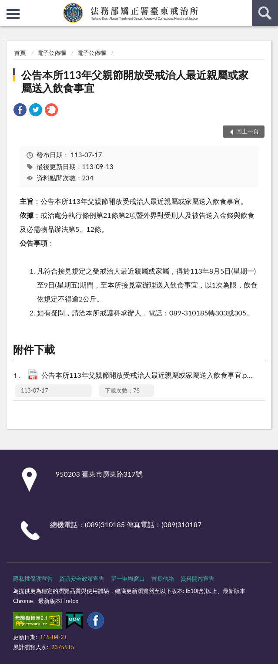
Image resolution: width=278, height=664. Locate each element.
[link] (20, 111)
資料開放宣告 (197, 578)
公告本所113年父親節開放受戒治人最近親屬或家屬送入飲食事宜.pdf (148, 376)
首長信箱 (162, 578)
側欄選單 (13, 14)
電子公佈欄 (51, 52)
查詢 (265, 13)
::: (7, 6)
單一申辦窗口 (128, 578)
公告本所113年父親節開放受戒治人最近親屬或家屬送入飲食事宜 (134, 81)
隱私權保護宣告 (33, 578)
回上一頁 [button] (247, 131)
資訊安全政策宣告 (81, 578)
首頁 (20, 52)
